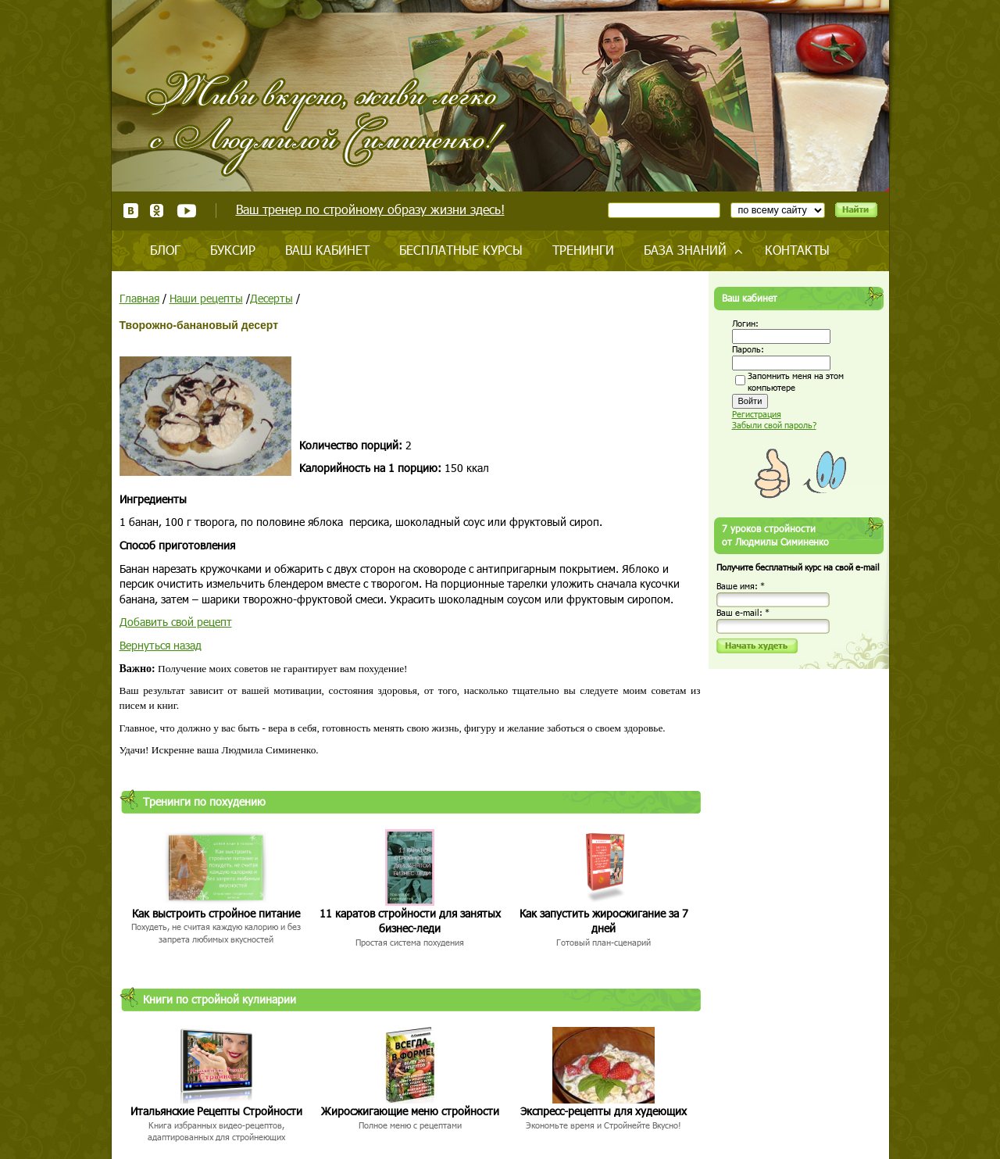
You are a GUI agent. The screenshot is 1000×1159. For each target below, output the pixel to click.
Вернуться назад (161, 645)
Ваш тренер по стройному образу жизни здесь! (370, 209)
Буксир (232, 249)
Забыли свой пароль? (774, 425)
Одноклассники (157, 210)
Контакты (797, 249)
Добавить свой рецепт (176, 621)
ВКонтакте (130, 210)
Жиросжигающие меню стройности (410, 1111)
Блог (165, 249)
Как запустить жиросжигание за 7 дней (604, 921)
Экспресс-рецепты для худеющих (603, 1111)
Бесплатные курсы (461, 249)
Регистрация (756, 414)
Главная (139, 298)
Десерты (271, 298)
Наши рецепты (206, 298)
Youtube (186, 210)
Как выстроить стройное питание (216, 913)
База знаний (685, 249)
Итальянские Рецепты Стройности (216, 1111)
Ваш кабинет (327, 249)
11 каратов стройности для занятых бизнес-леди (410, 921)
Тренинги (583, 249)
